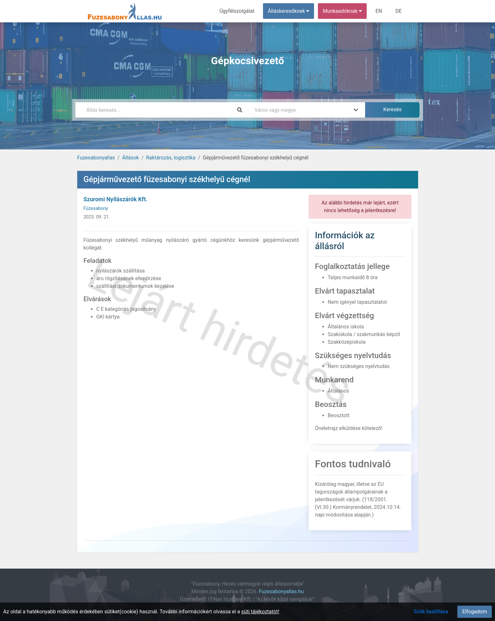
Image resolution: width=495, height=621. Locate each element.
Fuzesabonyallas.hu (281, 591)
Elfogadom (474, 612)
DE (398, 11)
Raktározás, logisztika (171, 158)
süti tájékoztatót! (260, 612)
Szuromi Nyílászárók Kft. (116, 199)
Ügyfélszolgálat (237, 11)
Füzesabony (96, 208)
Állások (130, 158)
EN (378, 11)
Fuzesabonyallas (96, 158)
